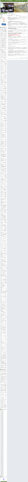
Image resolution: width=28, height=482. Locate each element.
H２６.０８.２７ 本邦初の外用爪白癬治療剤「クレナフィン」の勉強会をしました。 (3, 98)
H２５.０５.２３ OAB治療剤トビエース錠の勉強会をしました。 (4, 131)
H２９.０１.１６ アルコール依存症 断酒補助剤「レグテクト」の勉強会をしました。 (3, 45)
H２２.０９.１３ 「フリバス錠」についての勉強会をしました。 (3, 240)
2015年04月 (2, 422)
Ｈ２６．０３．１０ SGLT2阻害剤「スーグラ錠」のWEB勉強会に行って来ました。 (3, 381)
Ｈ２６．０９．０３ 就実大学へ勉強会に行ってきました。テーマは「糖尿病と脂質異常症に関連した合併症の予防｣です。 (3, 373)
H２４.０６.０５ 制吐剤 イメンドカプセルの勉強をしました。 (3, 171)
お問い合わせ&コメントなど (3, 477)
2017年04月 (2, 412)
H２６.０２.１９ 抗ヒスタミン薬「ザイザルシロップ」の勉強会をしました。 (3, 113)
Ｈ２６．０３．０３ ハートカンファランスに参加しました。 (3, 383)
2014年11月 (2, 424)
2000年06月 (2, 475)
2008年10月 (2, 460)
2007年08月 (2, 467)
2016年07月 (2, 415)
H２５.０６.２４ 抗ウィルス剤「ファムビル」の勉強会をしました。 (3, 127)
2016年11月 (2, 414)
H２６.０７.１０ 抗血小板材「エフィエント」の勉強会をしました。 (3, 100)
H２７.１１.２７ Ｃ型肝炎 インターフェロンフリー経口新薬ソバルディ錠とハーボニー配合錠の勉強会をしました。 (3, 72)
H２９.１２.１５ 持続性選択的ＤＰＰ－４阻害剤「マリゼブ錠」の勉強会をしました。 (3, 38)
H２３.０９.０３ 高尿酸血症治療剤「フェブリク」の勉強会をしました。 (3, 195)
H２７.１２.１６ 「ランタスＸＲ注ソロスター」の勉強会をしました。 (3, 70)
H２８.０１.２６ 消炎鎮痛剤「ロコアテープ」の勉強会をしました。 (3, 64)
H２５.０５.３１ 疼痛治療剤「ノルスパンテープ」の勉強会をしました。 (3, 129)
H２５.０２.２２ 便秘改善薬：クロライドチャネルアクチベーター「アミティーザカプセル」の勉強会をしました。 (3, 146)
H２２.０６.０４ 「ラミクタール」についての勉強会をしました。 (3, 251)
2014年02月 (2, 429)
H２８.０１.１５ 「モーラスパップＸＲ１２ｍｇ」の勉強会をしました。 (3, 66)
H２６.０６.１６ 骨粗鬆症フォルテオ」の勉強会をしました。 (3, 106)
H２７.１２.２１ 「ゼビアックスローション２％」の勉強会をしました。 (3, 68)
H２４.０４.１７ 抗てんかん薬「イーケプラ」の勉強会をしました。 (3, 181)
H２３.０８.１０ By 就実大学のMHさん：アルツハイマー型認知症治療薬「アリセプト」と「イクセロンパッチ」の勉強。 (4, 202)
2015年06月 (2, 421)
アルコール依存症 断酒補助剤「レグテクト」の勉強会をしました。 (3, 364)
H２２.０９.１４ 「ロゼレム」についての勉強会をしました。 (3, 238)
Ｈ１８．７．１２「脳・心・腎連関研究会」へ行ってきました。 (3, 408)
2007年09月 (2, 466)
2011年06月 (2, 445)
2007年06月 (2, 468)
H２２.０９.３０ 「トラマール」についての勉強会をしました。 (3, 237)
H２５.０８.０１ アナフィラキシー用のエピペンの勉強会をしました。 (3, 123)
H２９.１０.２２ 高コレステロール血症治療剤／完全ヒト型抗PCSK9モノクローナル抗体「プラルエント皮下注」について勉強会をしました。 (3, 40)
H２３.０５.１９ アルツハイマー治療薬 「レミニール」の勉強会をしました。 (3, 214)
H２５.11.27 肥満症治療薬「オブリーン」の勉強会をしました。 (3, 118)
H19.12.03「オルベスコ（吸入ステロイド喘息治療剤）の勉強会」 (3, 302)
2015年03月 (2, 423)
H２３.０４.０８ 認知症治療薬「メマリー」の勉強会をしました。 (3, 221)
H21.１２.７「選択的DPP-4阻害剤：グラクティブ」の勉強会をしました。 (3, 262)
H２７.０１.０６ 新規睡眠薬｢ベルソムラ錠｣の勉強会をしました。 (3, 88)
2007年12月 (2, 464)
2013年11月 (2, 431)
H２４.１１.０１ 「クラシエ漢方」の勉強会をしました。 (3, 152)
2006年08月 (2, 473)
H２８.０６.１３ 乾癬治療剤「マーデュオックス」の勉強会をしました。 (3, 55)
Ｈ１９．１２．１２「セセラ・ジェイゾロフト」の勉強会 (3, 396)
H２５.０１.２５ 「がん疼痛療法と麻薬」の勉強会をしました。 (3, 148)
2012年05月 (2, 440)
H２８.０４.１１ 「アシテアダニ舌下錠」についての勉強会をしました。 (3, 60)
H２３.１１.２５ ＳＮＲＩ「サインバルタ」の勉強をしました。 (3, 185)
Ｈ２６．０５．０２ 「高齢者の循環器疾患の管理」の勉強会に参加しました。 (3, 379)
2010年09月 (2, 450)
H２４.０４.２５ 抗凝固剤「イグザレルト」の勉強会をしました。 (3, 175)
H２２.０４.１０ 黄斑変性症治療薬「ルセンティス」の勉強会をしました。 (3, 254)
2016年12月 (2, 413)
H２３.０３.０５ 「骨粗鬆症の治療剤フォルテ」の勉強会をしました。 (3, 222)
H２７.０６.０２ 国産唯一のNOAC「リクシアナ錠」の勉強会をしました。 (3, 79)
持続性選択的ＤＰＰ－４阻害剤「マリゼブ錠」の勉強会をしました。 (3, 366)
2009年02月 (2, 459)
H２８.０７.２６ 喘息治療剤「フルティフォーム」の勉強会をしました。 (3, 53)
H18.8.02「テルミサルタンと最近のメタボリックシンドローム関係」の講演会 (4, 348)
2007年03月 (2, 470)
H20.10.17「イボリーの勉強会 (3, 282)
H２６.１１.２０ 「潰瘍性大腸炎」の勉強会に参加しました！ (3, 90)
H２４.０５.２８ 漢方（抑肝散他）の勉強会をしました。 (3, 173)
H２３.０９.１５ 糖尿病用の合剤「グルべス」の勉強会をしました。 (3, 193)
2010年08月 (2, 451)
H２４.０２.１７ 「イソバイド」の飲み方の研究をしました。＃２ (3, 183)
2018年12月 (2, 410)
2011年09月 (2, 443)
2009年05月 (2, 457)
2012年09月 (2, 438)
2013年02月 (2, 436)
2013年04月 (2, 435)
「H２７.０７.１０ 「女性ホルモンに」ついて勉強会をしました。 (3, 75)
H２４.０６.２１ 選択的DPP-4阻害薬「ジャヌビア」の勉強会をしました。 (4, 164)
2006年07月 (2, 474)
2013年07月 (2, 433)
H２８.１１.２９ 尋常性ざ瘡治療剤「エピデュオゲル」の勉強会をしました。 (3, 50)
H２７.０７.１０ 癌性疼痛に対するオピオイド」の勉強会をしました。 (3, 77)
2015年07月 (2, 420)
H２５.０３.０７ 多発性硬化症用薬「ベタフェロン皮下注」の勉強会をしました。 (3, 141)
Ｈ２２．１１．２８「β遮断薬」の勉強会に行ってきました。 (3, 392)
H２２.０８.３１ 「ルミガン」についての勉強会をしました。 (3, 242)
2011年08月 (2, 444)
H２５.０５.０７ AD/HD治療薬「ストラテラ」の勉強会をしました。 (4, 133)
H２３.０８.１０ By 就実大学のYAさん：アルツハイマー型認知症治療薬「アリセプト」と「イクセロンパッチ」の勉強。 (4, 199)
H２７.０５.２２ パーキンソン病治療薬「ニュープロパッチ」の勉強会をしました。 (4, 81)
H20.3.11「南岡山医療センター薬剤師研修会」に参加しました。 (4, 293)
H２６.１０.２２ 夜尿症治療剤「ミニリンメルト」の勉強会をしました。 (3, 94)
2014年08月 (2, 426)
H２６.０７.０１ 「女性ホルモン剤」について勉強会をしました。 (3, 102)
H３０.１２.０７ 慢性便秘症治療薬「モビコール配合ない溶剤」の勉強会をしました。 (3, 29)
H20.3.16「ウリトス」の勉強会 (4, 291)
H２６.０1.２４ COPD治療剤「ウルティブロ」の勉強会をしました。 (4, 115)
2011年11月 (2, 442)
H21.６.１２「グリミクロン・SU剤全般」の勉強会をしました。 (3, 272)
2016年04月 (2, 417)
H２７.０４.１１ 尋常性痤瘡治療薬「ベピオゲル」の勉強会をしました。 (4, 83)
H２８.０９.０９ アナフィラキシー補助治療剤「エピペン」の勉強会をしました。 (3, 51)
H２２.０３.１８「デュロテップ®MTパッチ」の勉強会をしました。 (3, 258)
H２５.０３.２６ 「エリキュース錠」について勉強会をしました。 (3, 140)
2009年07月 (2, 456)
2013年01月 (2, 437)
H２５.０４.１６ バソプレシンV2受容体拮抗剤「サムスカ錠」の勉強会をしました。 (3, 134)
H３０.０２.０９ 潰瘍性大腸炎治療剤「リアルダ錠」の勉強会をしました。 (3, 34)
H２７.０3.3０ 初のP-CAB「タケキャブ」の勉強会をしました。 (3, 87)
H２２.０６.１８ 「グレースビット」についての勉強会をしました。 (3, 246)
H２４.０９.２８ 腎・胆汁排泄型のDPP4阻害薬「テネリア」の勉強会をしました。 (4, 154)
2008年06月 (2, 461)
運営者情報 (4, 480)
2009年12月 (2, 454)
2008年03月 (2, 463)
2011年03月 (2, 447)
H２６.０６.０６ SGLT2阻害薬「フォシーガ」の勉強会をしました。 (3, 111)
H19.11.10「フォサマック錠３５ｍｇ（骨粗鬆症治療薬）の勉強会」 (3, 305)
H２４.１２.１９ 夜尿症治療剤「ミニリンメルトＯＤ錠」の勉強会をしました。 (3, 150)
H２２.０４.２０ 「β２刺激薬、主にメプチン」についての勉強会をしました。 (3, 252)
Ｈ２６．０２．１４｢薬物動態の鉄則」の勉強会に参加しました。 (4, 386)
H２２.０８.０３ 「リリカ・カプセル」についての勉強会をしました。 (3, 244)
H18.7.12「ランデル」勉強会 (3, 355)
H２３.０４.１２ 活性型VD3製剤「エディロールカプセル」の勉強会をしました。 (3, 219)
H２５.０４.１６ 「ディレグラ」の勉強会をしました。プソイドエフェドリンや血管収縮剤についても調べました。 (3, 137)
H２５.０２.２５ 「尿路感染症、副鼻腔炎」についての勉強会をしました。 (3, 143)
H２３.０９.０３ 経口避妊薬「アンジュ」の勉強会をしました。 (3, 197)
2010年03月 (2, 453)
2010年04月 (2, 452)
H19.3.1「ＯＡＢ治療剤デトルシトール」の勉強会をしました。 (3, 330)
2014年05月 (2, 428)
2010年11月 (2, 449)
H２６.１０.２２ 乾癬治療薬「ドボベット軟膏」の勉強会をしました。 (3, 92)
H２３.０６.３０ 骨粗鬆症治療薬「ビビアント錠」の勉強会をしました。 (3, 210)
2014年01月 (2, 430)
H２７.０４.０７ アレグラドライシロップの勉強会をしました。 (3, 85)
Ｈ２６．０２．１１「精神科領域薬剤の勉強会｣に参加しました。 (4, 388)
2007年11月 (2, 465)
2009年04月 (2, 458)
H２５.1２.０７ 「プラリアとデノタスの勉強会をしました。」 (4, 117)
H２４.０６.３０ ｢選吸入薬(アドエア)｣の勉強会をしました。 (4, 163)
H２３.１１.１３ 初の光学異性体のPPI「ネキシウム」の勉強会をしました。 (4, 187)
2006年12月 (2, 472)
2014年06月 (2, 427)
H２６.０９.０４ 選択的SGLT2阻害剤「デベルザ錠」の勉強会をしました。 (3, 96)
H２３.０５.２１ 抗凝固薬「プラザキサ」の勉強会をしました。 (3, 212)
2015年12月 (2, 419)
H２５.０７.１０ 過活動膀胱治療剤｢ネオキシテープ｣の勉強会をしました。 (3, 125)
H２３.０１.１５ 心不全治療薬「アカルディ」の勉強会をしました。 (3, 228)
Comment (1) (22, 57)
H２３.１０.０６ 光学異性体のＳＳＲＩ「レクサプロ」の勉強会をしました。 (3, 191)
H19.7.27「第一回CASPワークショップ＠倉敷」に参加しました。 (3, 312)
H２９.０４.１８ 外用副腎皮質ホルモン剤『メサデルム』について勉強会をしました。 (3, 43)
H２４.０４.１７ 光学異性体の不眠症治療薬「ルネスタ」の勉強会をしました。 (3, 179)
